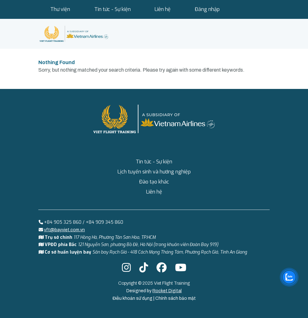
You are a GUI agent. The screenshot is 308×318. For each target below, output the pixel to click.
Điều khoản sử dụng (133, 298)
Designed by (154, 290)
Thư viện (60, 9)
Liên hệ (163, 9)
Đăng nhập (207, 9)
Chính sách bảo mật (175, 298)
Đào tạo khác (154, 181)
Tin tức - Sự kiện (112, 9)
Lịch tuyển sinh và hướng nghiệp (154, 171)
